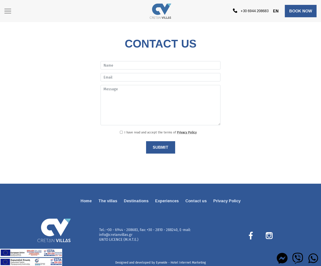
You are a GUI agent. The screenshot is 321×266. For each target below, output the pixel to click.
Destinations (136, 201)
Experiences (167, 201)
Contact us (196, 201)
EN (276, 11)
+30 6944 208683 (251, 10)
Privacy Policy (187, 132)
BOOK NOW (300, 11)
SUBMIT (160, 147)
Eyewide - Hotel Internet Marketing (181, 262)
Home (86, 201)
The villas (107, 201)
